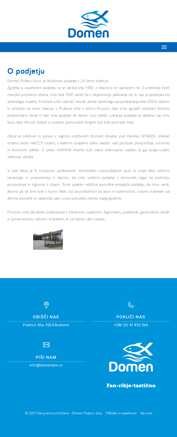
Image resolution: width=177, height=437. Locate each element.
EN (9, 426)
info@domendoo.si (46, 365)
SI (8, 420)
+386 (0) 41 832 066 (131, 325)
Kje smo (146, 413)
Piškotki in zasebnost (121, 413)
